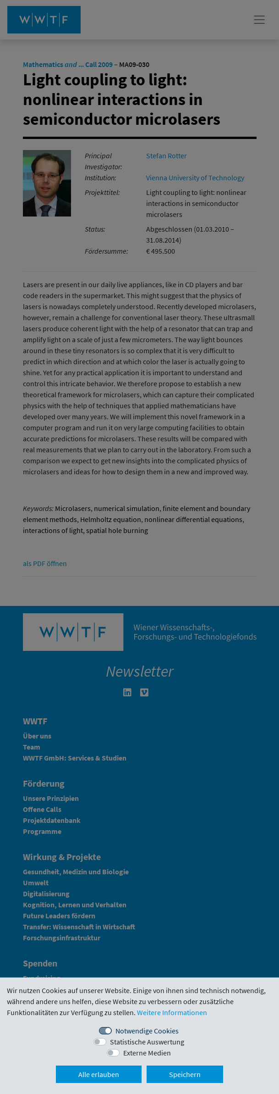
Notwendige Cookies (147, 1030)
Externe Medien (147, 1052)
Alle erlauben (98, 1074)
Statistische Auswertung (147, 1041)
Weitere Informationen (172, 1012)
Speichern (185, 1074)
